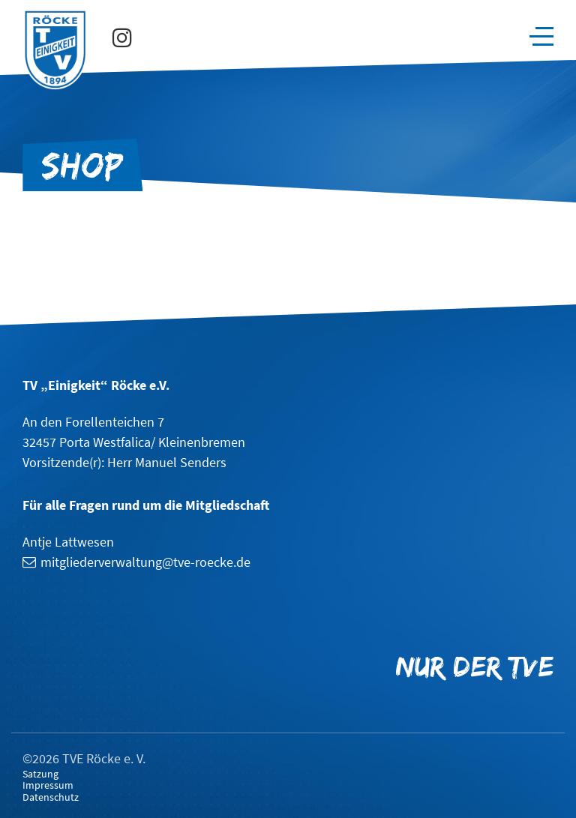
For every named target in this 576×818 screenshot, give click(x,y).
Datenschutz (50, 797)
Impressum (48, 785)
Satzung (40, 774)
